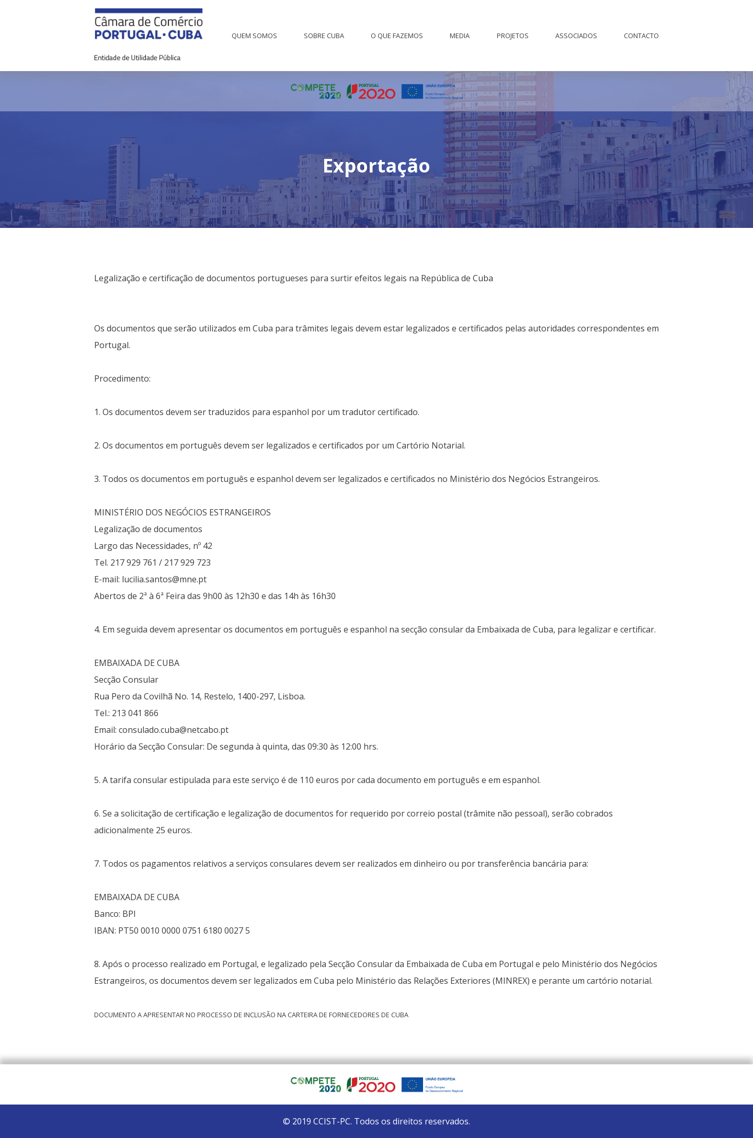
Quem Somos (254, 35)
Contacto (641, 35)
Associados (576, 35)
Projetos (513, 35)
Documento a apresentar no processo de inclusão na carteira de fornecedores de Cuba (251, 1014)
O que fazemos (397, 35)
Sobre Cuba (324, 35)
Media (460, 35)
